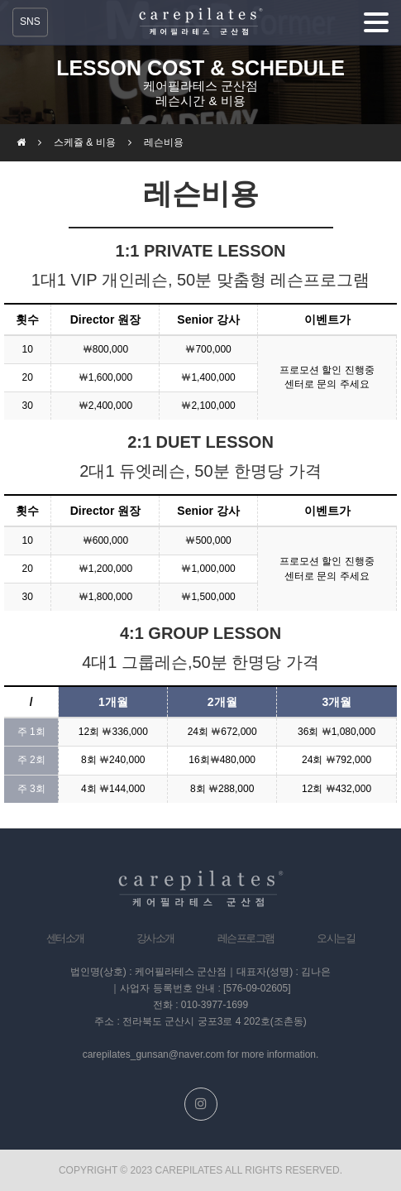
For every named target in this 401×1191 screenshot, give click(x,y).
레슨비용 (164, 142)
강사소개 (155, 938)
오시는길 (336, 938)
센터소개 (65, 938)
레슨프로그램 (245, 938)
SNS (30, 21)
